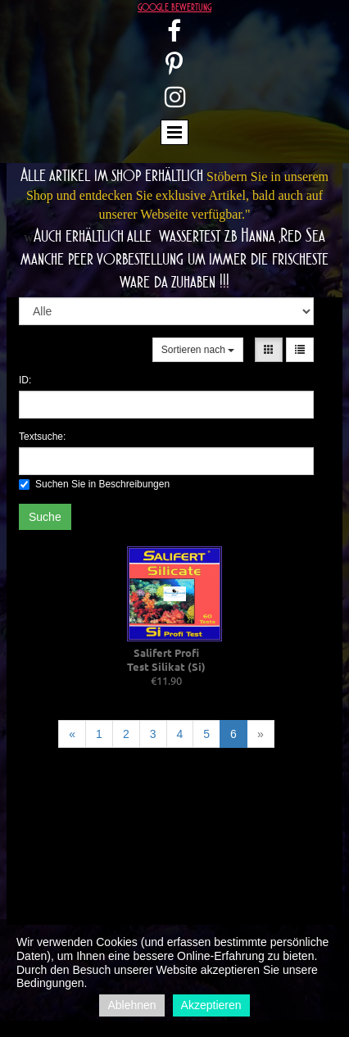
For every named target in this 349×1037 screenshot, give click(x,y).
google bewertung (174, 7)
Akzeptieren (211, 1005)
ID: (25, 380)
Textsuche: (42, 436)
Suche (45, 516)
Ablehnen (131, 1005)
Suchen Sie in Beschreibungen (94, 484)
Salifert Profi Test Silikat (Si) (166, 659)
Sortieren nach (197, 349)
